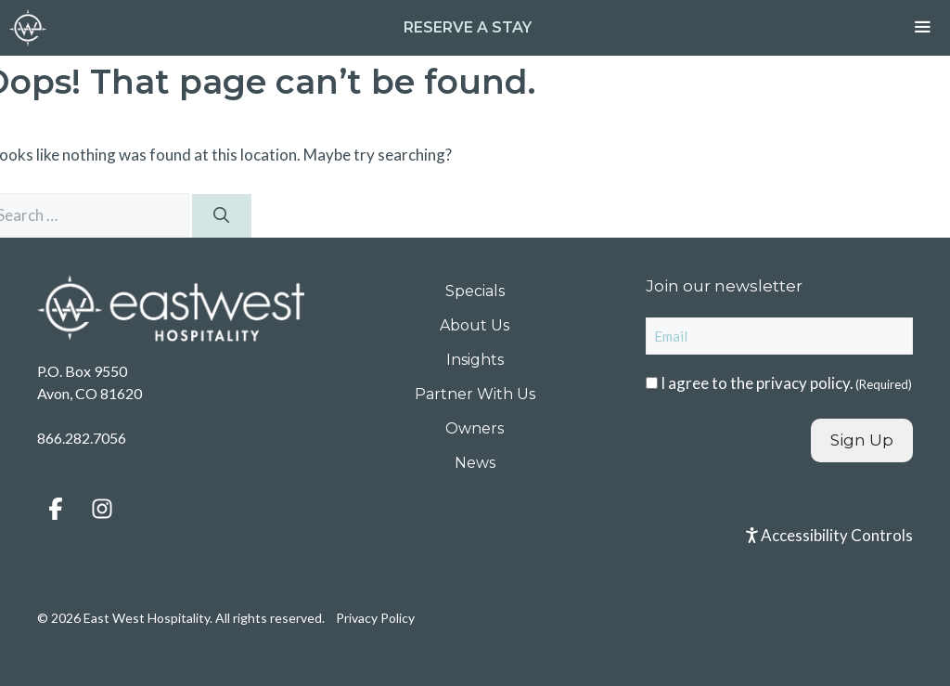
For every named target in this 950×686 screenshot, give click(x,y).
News (475, 463)
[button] (55, 508)
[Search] (221, 216)
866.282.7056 (81, 438)
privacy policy (803, 383)
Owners (474, 428)
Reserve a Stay (468, 27)
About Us (474, 325)
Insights (475, 360)
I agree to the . (786, 383)
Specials (475, 291)
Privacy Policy (375, 618)
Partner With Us (475, 394)
